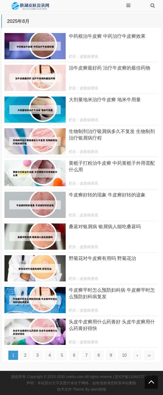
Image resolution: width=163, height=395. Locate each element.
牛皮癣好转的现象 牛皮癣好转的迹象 (107, 195)
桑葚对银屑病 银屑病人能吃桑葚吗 (105, 226)
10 (124, 355)
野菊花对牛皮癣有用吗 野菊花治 (102, 258)
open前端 (98, 389)
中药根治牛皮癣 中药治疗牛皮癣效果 (107, 36)
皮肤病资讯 (89, 56)
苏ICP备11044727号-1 (133, 377)
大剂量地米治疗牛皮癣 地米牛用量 (105, 99)
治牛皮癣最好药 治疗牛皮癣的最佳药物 (109, 68)
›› (149, 355)
